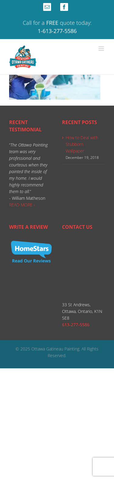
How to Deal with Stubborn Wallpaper (82, 144)
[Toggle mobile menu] (101, 48)
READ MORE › (22, 205)
